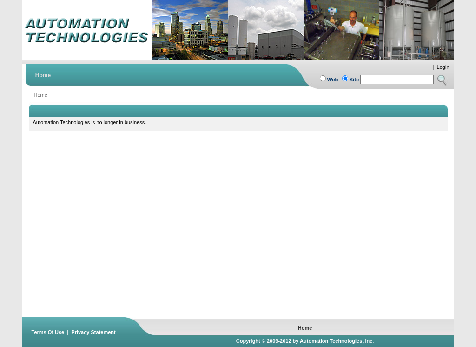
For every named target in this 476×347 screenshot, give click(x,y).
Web (332, 79)
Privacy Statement (93, 332)
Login (443, 67)
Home (40, 95)
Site (354, 79)
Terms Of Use (48, 332)
